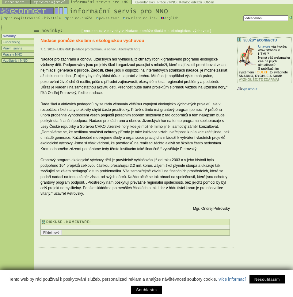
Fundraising (11, 42)
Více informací (231, 279)
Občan (209, 2)
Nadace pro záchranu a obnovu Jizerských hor (106, 49)
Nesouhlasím (267, 279)
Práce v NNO (167, 2)
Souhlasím (146, 289)
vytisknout (247, 89)
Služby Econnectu (260, 40)
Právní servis (12, 48)
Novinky (9, 36)
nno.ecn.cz (93, 31)
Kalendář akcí (145, 2)
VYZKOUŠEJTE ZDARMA (258, 79)
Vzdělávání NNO (15, 60)
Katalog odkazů (190, 2)
